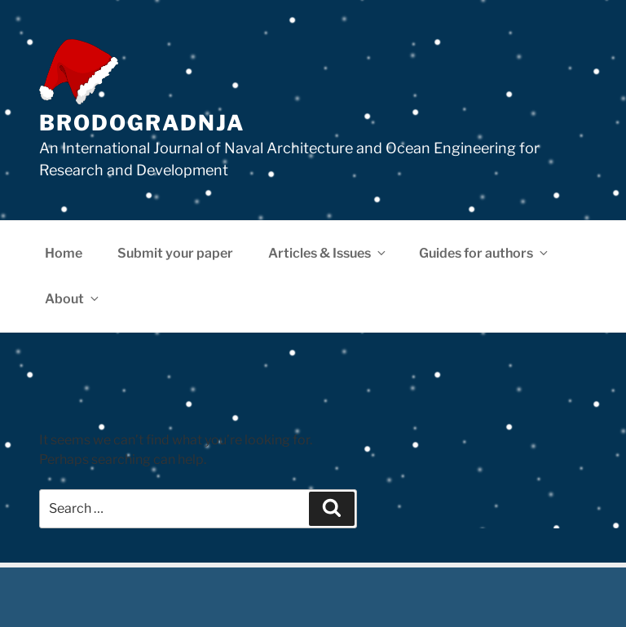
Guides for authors (484, 253)
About (73, 299)
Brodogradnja (142, 122)
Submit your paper (175, 253)
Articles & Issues (328, 253)
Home (63, 253)
